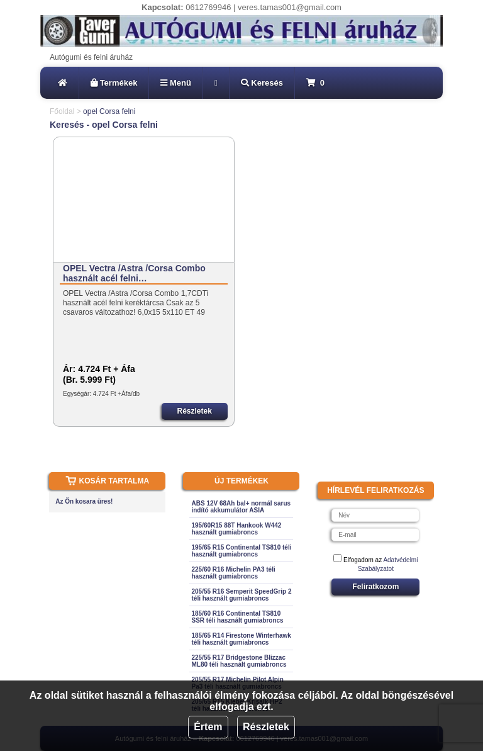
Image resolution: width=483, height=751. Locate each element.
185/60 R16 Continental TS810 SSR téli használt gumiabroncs (237, 617)
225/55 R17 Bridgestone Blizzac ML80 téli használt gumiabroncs (238, 661)
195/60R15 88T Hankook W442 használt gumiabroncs (236, 529)
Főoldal (62, 111)
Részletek (266, 726)
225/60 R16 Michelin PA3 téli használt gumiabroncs (233, 573)
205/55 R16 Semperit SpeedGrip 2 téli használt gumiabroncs (241, 595)
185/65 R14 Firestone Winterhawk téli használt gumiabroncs (241, 639)
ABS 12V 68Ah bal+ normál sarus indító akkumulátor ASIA (241, 507)
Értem (208, 726)
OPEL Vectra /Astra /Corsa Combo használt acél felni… (134, 273)
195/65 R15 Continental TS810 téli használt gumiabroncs (241, 551)
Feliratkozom (375, 586)
